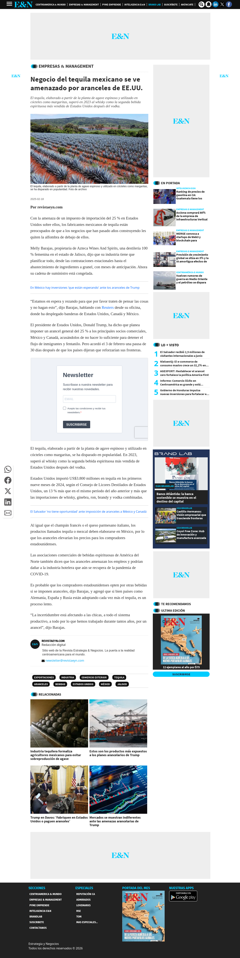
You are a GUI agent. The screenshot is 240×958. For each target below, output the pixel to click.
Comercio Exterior (94, 677)
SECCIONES (36, 888)
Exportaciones (44, 677)
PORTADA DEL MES (136, 888)
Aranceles (41, 684)
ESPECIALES (84, 888)
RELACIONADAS (50, 694)
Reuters (108, 307)
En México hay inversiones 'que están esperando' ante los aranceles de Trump (85, 288)
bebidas (60, 684)
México (105, 684)
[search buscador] (202, 5)
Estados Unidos (83, 684)
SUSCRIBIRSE (181, 674)
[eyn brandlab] (173, 454)
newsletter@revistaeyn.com (63, 660)
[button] (8, 469)
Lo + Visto (170, 345)
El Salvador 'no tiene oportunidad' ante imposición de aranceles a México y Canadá (88, 511)
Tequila (119, 677)
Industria (67, 677)
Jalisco (122, 684)
